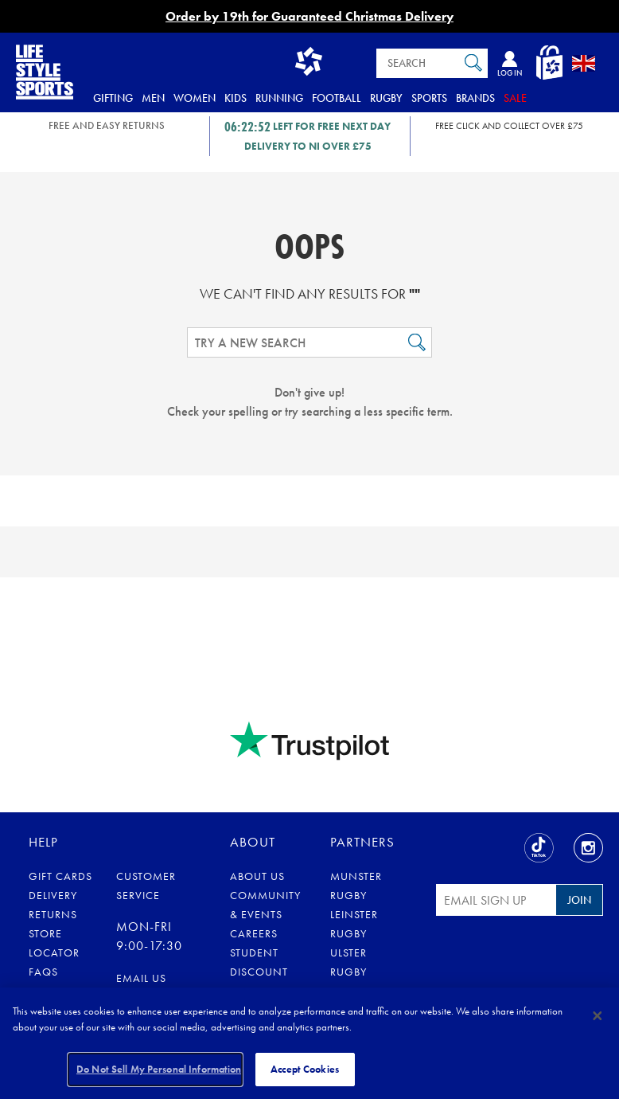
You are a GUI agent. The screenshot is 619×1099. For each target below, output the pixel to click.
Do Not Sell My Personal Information (159, 1069)
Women (194, 98)
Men (153, 98)
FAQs (43, 971)
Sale (515, 98)
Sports (429, 98)
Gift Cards (60, 876)
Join (579, 900)
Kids (235, 98)
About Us (257, 876)
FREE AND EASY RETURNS (107, 125)
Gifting (113, 98)
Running (279, 98)
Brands (475, 98)
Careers (254, 933)
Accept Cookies (305, 1069)
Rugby (386, 98)
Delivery (53, 895)
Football (336, 98)
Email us (141, 978)
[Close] (597, 1015)
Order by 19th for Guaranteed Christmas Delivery (309, 16)
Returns (53, 914)
